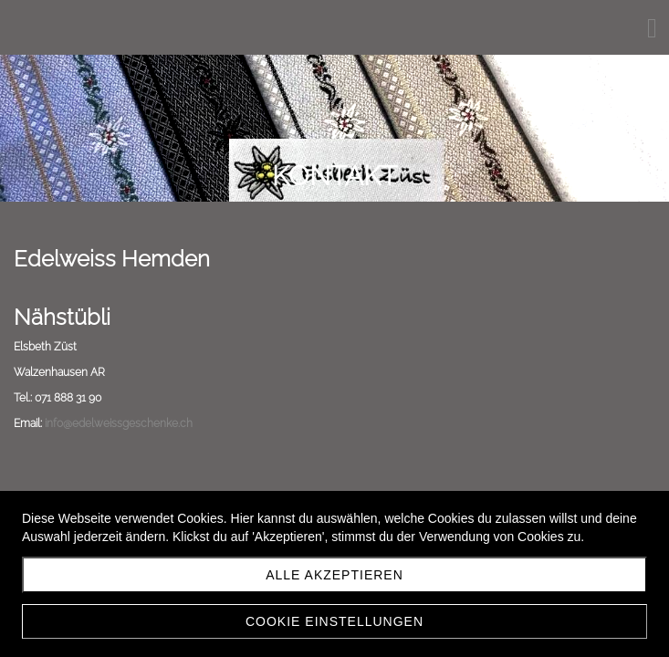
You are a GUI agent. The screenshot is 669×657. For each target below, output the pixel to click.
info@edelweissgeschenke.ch (119, 423)
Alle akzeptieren (334, 575)
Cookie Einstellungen (334, 621)
